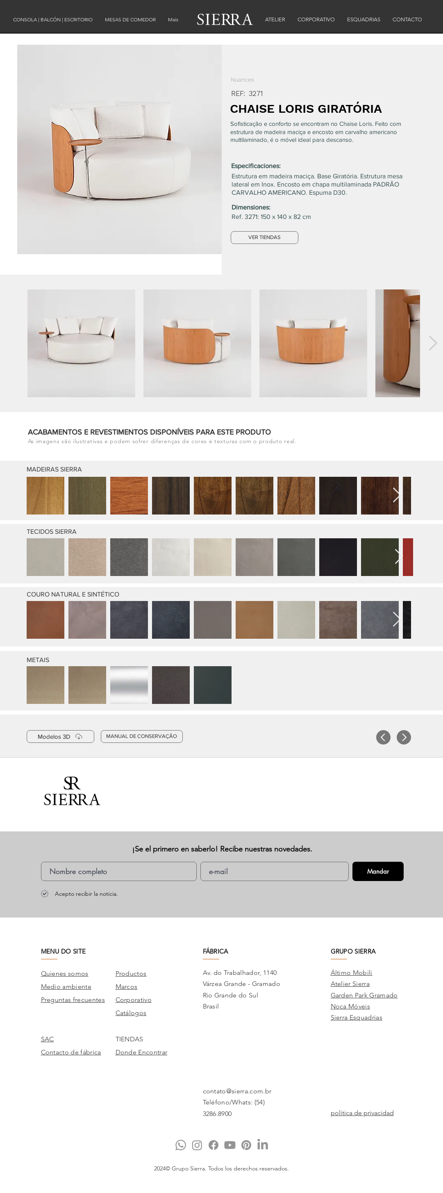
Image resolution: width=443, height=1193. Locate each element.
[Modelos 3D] (60, 736)
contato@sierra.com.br (237, 1091)
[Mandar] (378, 871)
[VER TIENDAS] (264, 237)
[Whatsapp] (180, 1145)
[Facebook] (213, 1145)
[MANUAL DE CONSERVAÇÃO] (142, 736)
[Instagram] (197, 1145)
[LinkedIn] (262, 1145)
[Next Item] (433, 343)
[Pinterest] (246, 1145)
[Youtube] (229, 1145)
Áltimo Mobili (352, 973)
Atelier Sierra (350, 984)
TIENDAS (129, 1039)
